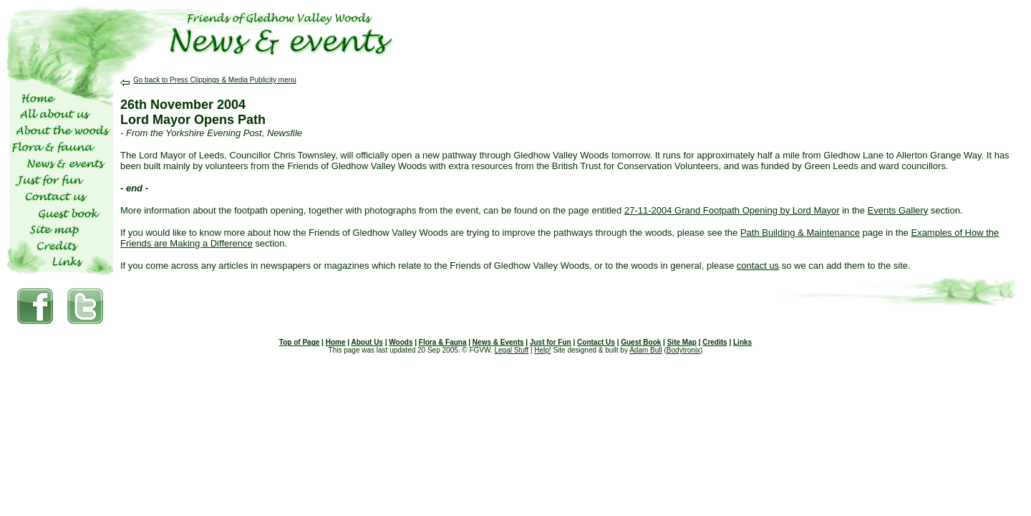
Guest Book (641, 342)
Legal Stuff (511, 350)
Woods (400, 342)
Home (336, 342)
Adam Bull (645, 350)
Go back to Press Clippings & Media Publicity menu (208, 80)
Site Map (682, 342)
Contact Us (596, 342)
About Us (366, 342)
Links (742, 342)
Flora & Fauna (443, 342)
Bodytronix (683, 350)
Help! (542, 350)
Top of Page (299, 342)
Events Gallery (898, 210)
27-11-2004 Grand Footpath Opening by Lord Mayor (732, 210)
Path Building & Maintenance (800, 232)
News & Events (498, 342)
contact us (758, 265)
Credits (714, 342)
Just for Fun (550, 342)
